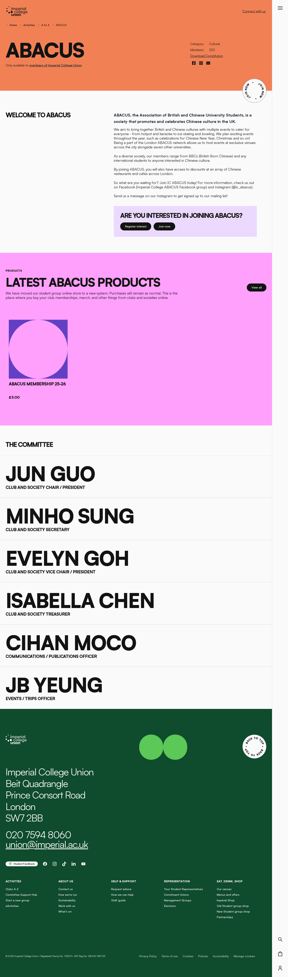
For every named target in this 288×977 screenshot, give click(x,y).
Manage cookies (244, 956)
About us (65, 881)
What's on (65, 911)
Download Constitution (206, 56)
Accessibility (221, 956)
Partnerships (225, 917)
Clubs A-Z (12, 889)
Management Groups (177, 900)
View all (259, 287)
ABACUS (61, 25)
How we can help (122, 894)
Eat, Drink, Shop (230, 881)
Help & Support (123, 881)
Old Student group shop (233, 906)
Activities (29, 25)
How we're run (67, 894)
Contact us (65, 889)
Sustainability (67, 900)
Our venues (224, 889)
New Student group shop (233, 911)
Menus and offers (228, 894)
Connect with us (254, 11)
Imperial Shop (226, 900)
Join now (166, 226)
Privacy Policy (148, 956)
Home (13, 25)
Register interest (138, 226)
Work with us (66, 906)
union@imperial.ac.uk (47, 844)
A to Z (45, 25)
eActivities (12, 906)
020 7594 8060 (38, 835)
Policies (203, 956)
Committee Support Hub (21, 894)
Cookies (188, 956)
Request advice (121, 889)
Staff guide (118, 900)
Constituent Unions (176, 894)
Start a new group (17, 900)
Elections (170, 906)
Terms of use (170, 956)
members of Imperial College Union (55, 65)
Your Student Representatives (183, 889)
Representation (177, 881)
